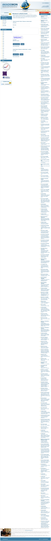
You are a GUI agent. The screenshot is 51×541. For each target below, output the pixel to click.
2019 (3, 43)
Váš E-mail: (14, 50)
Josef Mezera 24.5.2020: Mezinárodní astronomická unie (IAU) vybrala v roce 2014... (45, 44)
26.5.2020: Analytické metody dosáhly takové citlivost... (45, 36)
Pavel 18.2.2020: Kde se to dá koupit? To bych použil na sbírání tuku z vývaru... (45, 389)
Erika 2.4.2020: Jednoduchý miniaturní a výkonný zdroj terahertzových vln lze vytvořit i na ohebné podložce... (45, 205)
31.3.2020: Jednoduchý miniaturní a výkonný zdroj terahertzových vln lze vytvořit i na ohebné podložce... (45, 210)
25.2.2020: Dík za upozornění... (45, 362)
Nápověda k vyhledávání (4, 15)
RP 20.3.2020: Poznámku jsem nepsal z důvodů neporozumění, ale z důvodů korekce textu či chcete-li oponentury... (45, 260)
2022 (3, 38)
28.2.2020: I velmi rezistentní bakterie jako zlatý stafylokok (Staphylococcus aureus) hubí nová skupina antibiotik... (45, 351)
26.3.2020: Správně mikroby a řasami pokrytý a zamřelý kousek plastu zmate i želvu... (45, 231)
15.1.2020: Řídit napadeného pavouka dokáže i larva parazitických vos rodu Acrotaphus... (45, 489)
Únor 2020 (4, 23)
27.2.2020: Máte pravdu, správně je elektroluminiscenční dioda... (45, 355)
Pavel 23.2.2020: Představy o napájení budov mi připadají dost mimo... (45, 371)
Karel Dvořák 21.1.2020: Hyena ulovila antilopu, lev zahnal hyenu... (45, 477)
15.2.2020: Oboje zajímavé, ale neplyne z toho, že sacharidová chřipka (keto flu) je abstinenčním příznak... (45, 404)
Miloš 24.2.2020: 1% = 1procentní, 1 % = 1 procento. (45, 366)
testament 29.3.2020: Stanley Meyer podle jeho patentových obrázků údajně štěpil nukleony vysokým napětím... (45, 218)
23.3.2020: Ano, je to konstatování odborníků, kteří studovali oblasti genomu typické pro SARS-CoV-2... (45, 245)
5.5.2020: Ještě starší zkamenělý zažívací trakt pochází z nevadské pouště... (45, 107)
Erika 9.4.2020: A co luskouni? (45, 176)
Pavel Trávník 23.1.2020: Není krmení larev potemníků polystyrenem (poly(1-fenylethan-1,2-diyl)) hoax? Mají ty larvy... (45, 470)
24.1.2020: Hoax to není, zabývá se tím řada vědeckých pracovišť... (45, 465)
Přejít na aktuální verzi (43, 10)
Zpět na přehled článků (16, 46)
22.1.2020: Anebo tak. (45, 474)
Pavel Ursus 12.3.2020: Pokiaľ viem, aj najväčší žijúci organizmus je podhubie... (45, 298)
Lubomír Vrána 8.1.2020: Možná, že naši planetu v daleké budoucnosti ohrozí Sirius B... (45, 511)
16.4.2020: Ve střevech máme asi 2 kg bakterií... (45, 161)
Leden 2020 (4, 25)
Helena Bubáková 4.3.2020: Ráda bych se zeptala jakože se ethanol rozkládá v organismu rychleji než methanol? (45, 329)
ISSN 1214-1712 (5, 62)
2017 (3, 46)
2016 (3, 48)
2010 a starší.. (5, 58)
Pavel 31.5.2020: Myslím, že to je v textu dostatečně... (45, 17)
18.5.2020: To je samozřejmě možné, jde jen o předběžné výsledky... (45, 64)
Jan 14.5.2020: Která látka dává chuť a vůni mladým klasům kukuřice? (45, 79)
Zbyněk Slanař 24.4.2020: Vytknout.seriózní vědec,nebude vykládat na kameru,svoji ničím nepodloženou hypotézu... (45, 139)
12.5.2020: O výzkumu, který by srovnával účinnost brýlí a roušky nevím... (45, 88)
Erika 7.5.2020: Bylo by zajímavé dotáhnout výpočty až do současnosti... (45, 103)
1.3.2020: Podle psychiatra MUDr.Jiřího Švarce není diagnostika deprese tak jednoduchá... (45, 343)
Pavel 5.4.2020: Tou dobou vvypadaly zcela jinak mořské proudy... (45, 191)
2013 (3, 53)
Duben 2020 (4, 20)
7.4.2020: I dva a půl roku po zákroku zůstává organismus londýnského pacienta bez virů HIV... (45, 180)
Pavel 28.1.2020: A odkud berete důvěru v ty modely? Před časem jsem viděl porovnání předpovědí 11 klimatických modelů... (45, 456)
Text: (13, 27)
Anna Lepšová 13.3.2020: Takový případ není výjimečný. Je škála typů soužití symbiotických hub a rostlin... (45, 293)
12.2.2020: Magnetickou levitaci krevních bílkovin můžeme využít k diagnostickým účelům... (45, 412)
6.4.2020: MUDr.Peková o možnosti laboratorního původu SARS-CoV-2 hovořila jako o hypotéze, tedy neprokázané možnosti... (45, 185)
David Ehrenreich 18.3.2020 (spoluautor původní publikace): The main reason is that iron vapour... (45, 270)
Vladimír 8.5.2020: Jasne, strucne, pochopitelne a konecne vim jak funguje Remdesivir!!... (45, 99)
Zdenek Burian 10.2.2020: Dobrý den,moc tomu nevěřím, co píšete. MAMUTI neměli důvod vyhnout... (45, 420)
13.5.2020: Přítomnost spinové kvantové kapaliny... (45, 84)
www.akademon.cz (7, 84)
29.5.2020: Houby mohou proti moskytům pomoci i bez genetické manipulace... (45, 25)
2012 (3, 55)
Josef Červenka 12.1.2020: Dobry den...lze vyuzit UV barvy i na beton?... (45, 497)
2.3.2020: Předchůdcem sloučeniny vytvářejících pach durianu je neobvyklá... (45, 338)
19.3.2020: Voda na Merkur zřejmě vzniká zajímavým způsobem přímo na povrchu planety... (45, 266)
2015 (3, 50)
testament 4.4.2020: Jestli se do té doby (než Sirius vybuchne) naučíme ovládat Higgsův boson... (45, 195)
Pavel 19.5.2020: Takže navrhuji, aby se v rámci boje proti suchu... (45, 59)
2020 (3, 41)
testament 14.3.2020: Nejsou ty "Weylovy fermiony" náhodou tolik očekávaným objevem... (45, 289)
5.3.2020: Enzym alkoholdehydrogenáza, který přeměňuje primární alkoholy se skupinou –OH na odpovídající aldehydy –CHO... (45, 323)
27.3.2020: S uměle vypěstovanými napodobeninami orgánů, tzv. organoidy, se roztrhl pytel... (45, 227)
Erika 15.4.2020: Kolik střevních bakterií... (45, 165)
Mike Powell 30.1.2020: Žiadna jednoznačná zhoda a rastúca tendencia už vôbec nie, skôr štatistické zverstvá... (45, 445)
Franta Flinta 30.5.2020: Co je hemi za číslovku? (45, 21)
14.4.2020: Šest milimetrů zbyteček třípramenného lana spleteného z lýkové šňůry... (45, 169)
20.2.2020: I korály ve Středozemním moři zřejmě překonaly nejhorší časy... (45, 379)
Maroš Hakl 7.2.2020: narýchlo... (45, 424)
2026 (3, 31)
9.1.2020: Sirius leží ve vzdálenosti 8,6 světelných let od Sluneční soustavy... (45, 507)
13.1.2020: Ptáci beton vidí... (45, 493)
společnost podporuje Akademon (45, 6)
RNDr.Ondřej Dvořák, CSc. (29, 530)
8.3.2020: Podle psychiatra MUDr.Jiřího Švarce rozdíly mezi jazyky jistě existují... (45, 315)
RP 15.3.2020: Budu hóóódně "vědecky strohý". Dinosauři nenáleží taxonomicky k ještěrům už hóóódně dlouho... (45, 284)
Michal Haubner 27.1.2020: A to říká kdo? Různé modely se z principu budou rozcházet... (45, 461)
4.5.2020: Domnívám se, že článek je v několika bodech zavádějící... (45, 111)
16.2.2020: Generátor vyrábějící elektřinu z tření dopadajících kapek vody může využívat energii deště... (45, 399)
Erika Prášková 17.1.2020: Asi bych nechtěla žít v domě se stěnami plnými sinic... (45, 485)
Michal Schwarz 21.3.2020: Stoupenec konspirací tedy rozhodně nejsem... (45, 256)
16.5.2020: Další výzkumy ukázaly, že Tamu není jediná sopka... (45, 71)
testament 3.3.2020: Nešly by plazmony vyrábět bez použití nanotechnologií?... (45, 334)
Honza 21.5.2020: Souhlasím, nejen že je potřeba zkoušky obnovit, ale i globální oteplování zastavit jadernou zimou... (45, 51)
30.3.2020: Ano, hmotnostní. (45, 214)
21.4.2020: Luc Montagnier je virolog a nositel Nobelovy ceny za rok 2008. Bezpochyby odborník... (45, 153)
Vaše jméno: (14, 22)
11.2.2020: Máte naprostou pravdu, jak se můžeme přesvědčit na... (45, 416)
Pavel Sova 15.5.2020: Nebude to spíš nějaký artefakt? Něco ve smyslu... (45, 75)
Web (3, 84)
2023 (3, 36)
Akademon (3, 1)
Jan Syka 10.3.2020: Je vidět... (45, 305)
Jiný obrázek (14, 39)
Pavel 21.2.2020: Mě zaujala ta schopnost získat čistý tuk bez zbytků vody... (45, 375)
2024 (3, 34)
